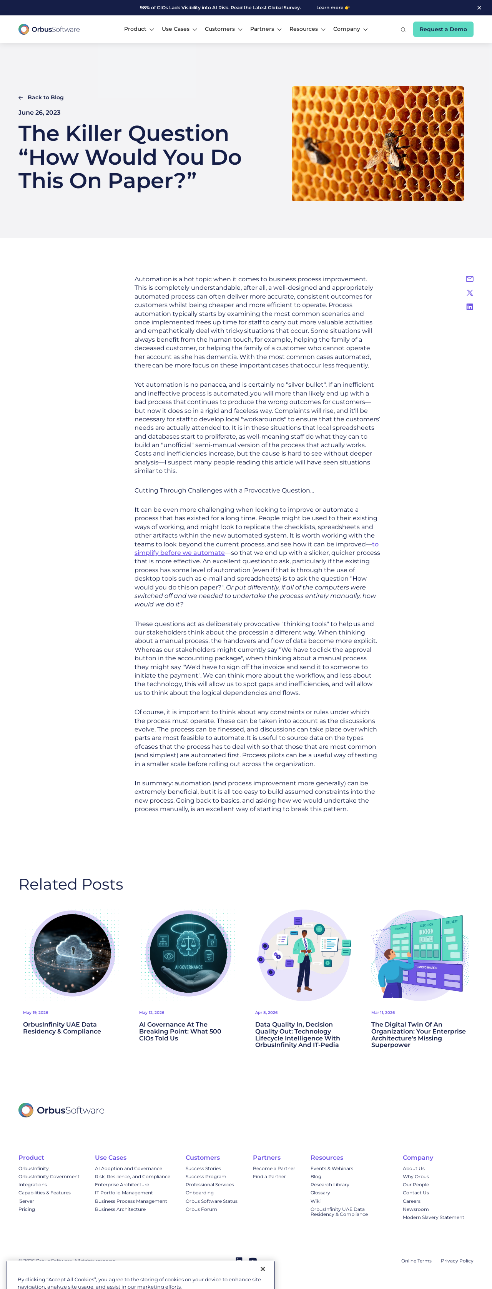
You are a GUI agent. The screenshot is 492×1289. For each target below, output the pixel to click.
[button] (139, 29)
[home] (49, 29)
